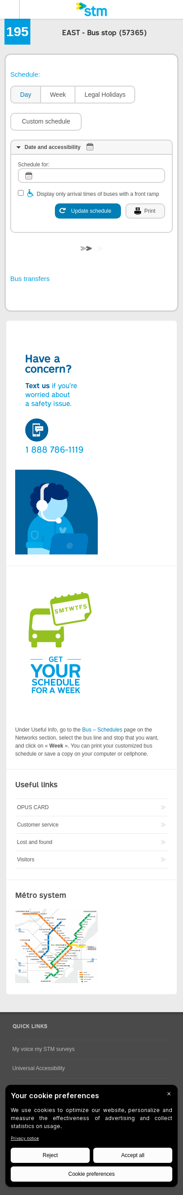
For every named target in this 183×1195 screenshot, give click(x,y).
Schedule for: (34, 164)
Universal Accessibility (38, 1068)
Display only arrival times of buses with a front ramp (98, 194)
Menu (10, 9)
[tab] (25, 95)
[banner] (91, 9)
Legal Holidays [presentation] (104, 94)
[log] (91, 175)
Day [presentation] (25, 94)
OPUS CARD (33, 807)
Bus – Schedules (102, 730)
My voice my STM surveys (43, 1049)
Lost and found (34, 842)
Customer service (37, 825)
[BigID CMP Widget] (91, 1138)
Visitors (25, 859)
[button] (46, 122)
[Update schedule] (88, 211)
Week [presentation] (58, 94)
